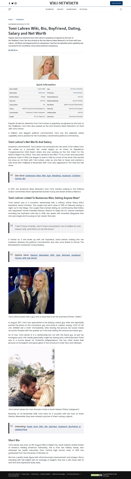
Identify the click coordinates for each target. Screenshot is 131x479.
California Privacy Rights (58, 474)
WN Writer (14, 50)
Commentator (78, 93)
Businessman (71, 9)
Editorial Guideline (45, 474)
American (41, 93)
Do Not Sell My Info (13, 476)
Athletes (60, 9)
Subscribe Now (116, 3)
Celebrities (50, 9)
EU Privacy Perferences (73, 474)
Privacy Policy (25, 474)
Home (10, 20)
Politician (83, 9)
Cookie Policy (34, 474)
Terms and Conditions (14, 474)
